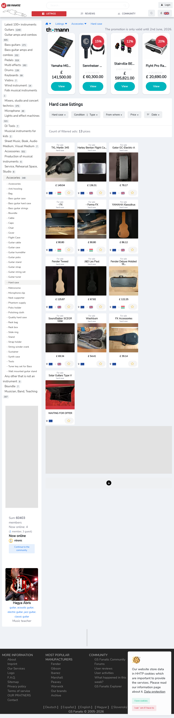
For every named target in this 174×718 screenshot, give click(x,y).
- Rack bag (11, 322)
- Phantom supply (15, 302)
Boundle (12, 386)
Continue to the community (21, 548)
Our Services (16, 668)
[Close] (141, 701)
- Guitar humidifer (15, 252)
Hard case (96, 24)
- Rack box (11, 327)
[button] (165, 13)
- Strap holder (13, 342)
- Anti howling (13, 188)
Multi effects (16, 65)
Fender (56, 664)
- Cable (9, 218)
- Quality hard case (16, 317)
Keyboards (14, 75)
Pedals (12, 60)
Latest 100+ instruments (20, 25)
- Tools (9, 361)
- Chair (9, 228)
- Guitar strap (13, 267)
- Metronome (13, 288)
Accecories (16, 178)
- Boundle (11, 213)
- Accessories (13, 183)
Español (68, 707)
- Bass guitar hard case (18, 203)
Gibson (56, 668)
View (61, 86)
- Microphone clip (15, 293)
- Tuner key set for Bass (18, 366)
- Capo (9, 223)
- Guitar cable (13, 242)
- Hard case (12, 282)
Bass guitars (16, 45)
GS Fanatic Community (109, 659)
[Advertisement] (21, 457)
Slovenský (120, 707)
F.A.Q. (11, 677)
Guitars (13, 30)
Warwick (57, 686)
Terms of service (18, 691)
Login (165, 5)
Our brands (59, 691)
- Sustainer (11, 351)
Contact (12, 700)
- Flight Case (12, 237)
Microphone (15, 111)
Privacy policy (16, 686)
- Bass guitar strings (16, 208)
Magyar (102, 707)
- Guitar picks (13, 257)
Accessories (16, 151)
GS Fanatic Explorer (108, 686)
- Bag (8, 193)
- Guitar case (12, 247)
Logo (10, 673)
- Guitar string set (15, 272)
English (85, 707)
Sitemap (13, 682)
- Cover (9, 232)
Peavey (56, 682)
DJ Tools (12, 126)
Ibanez (55, 673)
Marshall (57, 677)
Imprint (12, 664)
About (11, 659)
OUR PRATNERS (19, 695)
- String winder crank (17, 346)
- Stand (10, 337)
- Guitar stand (13, 262)
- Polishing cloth (14, 312)
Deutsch (50, 707)
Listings (59, 24)
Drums (12, 70)
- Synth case (12, 356)
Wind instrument (18, 85)
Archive (56, 695)
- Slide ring (11, 332)
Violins (11, 80)
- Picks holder (13, 307)
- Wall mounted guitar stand (21, 371)
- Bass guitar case (15, 198)
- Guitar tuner (13, 277)
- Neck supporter (14, 297)
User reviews (103, 668)
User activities (104, 673)
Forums (99, 664)
